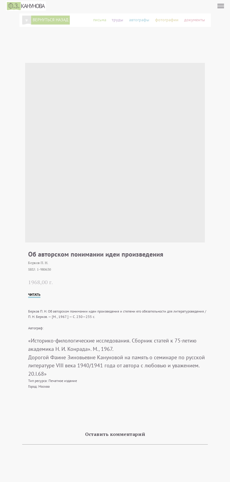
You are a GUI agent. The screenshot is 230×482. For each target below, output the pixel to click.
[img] (27, 20)
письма (99, 19)
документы (194, 19)
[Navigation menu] (220, 6)
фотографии (166, 19)
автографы (139, 19)
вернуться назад (50, 19)
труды (117, 19)
